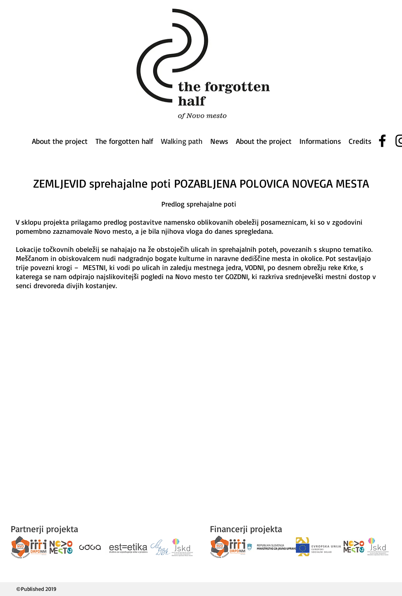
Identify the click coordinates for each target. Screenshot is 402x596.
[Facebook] (382, 140)
